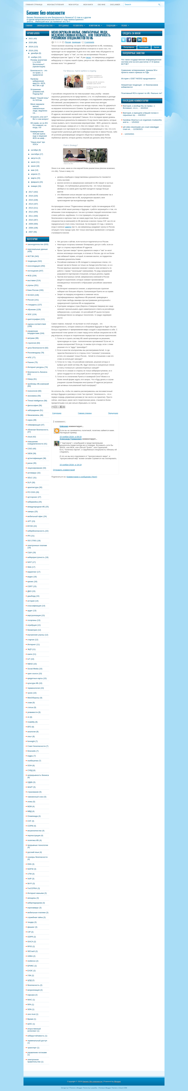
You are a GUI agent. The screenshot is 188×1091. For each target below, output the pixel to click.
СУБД (30, 770)
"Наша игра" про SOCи (37, 143)
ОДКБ (30, 782)
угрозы (30, 285)
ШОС (29, 1024)
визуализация (33, 990)
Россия (30, 300)
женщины (31, 898)
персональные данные (37, 249)
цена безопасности (35, 348)
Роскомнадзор (33, 353)
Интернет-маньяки (35, 893)
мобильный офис (35, 516)
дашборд (31, 596)
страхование (33, 792)
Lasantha (93, 1088)
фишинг (31, 927)
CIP (29, 932)
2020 (31, 42)
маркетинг (31, 572)
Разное (126, 24)
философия (32, 405)
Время (30, 1019)
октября (34, 150)
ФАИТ (30, 787)
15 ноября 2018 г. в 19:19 (71, 465)
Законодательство (46, 24)
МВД (29, 811)
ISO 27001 (32, 540)
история (31, 601)
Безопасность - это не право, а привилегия (38, 72)
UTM (29, 874)
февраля (35, 182)
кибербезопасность (36, 531)
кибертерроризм (34, 903)
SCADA (30, 295)
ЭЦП (29, 649)
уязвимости (32, 712)
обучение (31, 309)
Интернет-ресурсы (35, 367)
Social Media (32, 669)
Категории (144, 47)
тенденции (32, 261)
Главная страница (34, 4)
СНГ (29, 821)
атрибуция (32, 625)
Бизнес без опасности (45, 12)
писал (88, 57)
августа (34, 158)
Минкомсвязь (33, 415)
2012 (31, 212)
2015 (31, 200)
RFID (29, 946)
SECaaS (31, 951)
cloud (29, 437)
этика (29, 801)
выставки (31, 280)
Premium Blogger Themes (108, 1088)
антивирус (32, 473)
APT (29, 521)
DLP (29, 482)
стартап (30, 640)
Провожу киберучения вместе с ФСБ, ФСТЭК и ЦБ (38, 82)
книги (29, 654)
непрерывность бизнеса (38, 775)
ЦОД (29, 980)
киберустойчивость (35, 1036)
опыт (29, 736)
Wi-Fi (29, 883)
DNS (29, 864)
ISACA (30, 941)
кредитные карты (35, 678)
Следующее (56, 413)
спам (29, 702)
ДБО (29, 591)
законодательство (35, 244)
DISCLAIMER (115, 4)
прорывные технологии (37, 845)
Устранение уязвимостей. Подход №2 (37, 91)
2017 (31, 192)
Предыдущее (113, 413)
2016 (31, 196)
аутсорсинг (32, 497)
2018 (31, 50)
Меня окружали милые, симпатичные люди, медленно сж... (38, 108)
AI (28, 717)
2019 (31, 46)
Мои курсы (73, 4)
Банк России (32, 290)
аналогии (31, 732)
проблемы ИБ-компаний (38, 384)
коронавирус (33, 908)
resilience (31, 961)
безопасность (33, 985)
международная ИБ (36, 507)
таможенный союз (35, 797)
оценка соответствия (36, 324)
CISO (29, 448)
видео (30, 577)
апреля (34, 174)
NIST (29, 562)
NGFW (30, 869)
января (34, 186)
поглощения (32, 271)
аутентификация (34, 458)
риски (29, 463)
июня (33, 166)
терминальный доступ (37, 1041)
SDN (29, 1009)
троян (30, 693)
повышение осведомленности (35, 442)
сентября (35, 154)
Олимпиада (32, 816)
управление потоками (37, 1052)
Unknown (64, 426)
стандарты (32, 305)
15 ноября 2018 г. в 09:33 (71, 437)
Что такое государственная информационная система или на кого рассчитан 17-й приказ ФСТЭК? (141, 62)
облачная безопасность (37, 430)
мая (32, 170)
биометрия (32, 630)
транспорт (31, 1048)
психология (32, 391)
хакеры (30, 511)
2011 (31, 216)
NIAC (29, 1000)
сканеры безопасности (37, 857)
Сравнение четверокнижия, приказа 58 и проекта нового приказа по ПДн (139, 71)
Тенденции (112, 24)
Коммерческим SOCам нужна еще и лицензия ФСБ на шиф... (38, 134)
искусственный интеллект (34, 1030)
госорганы (31, 620)
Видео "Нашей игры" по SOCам (39, 99)
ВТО (29, 727)
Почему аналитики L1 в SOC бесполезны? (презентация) (38, 63)
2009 (31, 224)
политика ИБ (33, 840)
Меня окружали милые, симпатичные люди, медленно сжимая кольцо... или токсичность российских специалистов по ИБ (80, 35)
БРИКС (30, 966)
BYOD (30, 526)
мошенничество (34, 831)
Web (29, 567)
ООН (29, 765)
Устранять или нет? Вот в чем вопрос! (39, 118)
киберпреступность (36, 557)
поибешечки (32, 761)
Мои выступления (55, 4)
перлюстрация (33, 835)
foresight (31, 741)
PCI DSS (31, 492)
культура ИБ (32, 683)
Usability (31, 722)
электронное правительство (34, 1060)
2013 (31, 208)
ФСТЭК (30, 256)
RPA (29, 1004)
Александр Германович (71, 439)
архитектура (32, 487)
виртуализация (34, 615)
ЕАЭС (30, 971)
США (29, 552)
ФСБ (29, 276)
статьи (30, 707)
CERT (30, 586)
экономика (32, 396)
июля (33, 162)
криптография (33, 319)
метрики (31, 338)
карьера (31, 995)
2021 (31, 38)
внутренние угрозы (35, 635)
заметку (68, 227)
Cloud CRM (123, 1088)
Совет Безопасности (36, 746)
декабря (34, 53)
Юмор (30, 379)
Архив (156, 47)
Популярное (129, 47)
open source (32, 673)
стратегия (31, 343)
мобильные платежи (36, 912)
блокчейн (31, 751)
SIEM (29, 453)
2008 (31, 228)
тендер (30, 922)
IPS (29, 536)
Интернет (31, 644)
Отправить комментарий (64, 470)
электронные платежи (37, 545)
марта (33, 178)
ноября (34, 57)
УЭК (29, 975)
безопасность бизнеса (37, 372)
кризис (30, 581)
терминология (33, 688)
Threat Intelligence (35, 401)
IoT (28, 659)
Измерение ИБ (96, 24)
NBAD (30, 664)
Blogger (117, 1081)
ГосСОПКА (32, 888)
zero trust (31, 1014)
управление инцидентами (33, 332)
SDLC (30, 478)
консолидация (33, 266)
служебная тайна (35, 917)
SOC (29, 314)
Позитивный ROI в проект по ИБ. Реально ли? (141, 93)
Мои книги (88, 4)
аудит (29, 610)
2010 (31, 220)
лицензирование (34, 468)
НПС (29, 357)
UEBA (30, 956)
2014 (31, 204)
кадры (30, 756)
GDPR (30, 937)
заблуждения (33, 410)
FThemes (72, 1088)
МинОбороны (33, 698)
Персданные (64, 25)
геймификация (33, 425)
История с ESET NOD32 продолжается (138, 78)
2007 (31, 232)
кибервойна (32, 502)
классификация (34, 606)
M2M (29, 806)
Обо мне (101, 4)
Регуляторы (80, 24)
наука (29, 420)
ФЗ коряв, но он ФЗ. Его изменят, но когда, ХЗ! (39, 125)
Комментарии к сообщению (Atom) (82, 477)
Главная (29, 25)
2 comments (89, 42)
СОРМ (30, 826)
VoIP (29, 879)
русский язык (33, 852)
